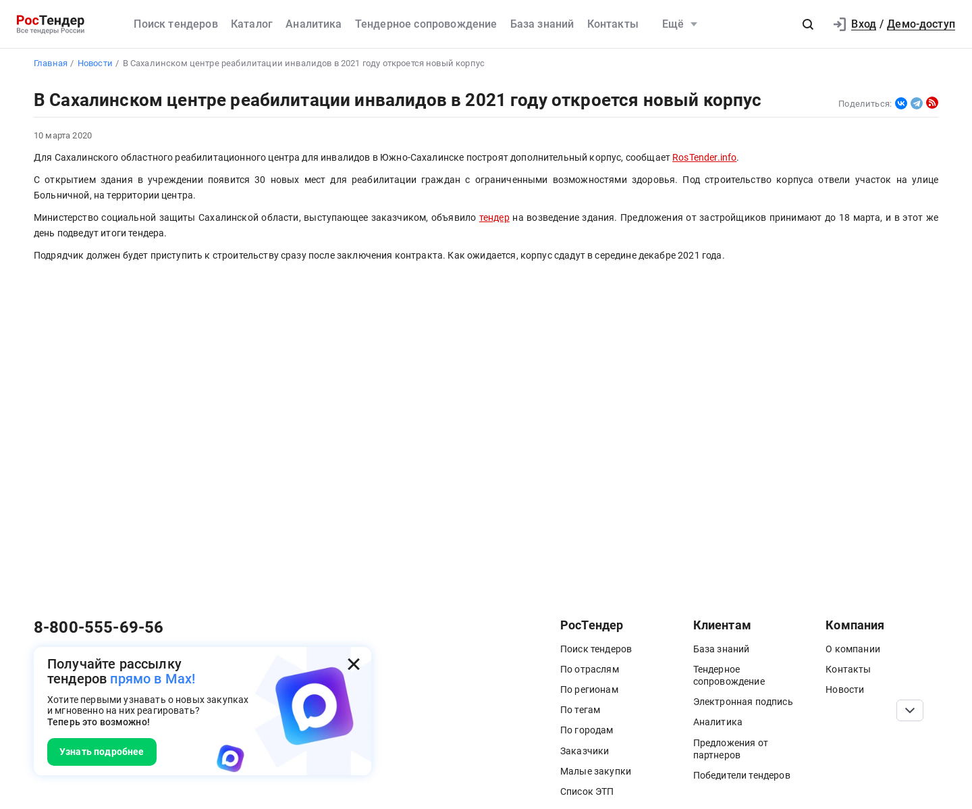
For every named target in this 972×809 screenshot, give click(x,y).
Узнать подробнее (101, 751)
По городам (587, 730)
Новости (845, 689)
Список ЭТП (587, 791)
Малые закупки (595, 771)
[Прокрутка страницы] (909, 710)
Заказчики (584, 751)
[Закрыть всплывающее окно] (353, 664)
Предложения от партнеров (730, 748)
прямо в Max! (152, 679)
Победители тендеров (741, 775)
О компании (853, 649)
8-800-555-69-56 (98, 627)
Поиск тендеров (175, 24)
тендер (494, 218)
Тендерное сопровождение (426, 24)
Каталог (252, 24)
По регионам (589, 689)
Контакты (613, 24)
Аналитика (314, 24)
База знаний (542, 24)
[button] (808, 24)
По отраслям (589, 669)
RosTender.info (704, 157)
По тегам (580, 709)
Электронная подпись (743, 701)
